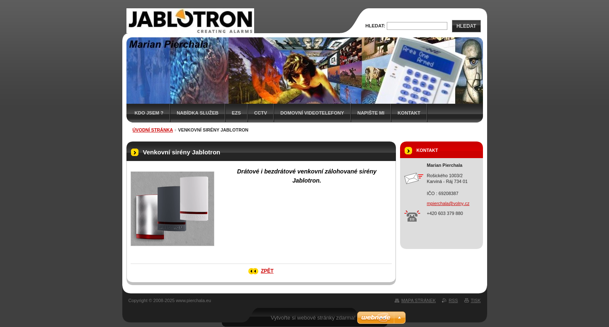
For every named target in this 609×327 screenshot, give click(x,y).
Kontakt (409, 112)
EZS (236, 112)
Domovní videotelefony (312, 112)
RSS (453, 300)
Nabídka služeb (197, 112)
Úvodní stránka (153, 129)
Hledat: (375, 25)
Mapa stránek (418, 300)
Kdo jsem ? (149, 112)
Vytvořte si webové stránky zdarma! (313, 318)
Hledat (466, 26)
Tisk (476, 300)
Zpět (267, 271)
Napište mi (370, 112)
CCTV (260, 112)
